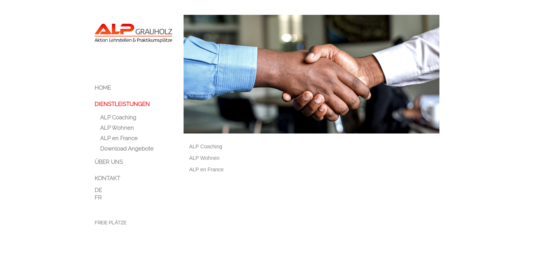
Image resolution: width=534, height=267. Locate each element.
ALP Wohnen (204, 158)
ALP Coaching (205, 146)
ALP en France (206, 169)
